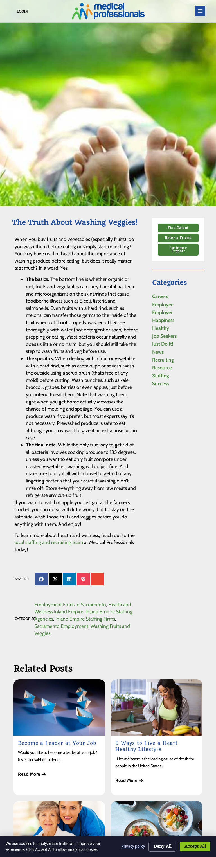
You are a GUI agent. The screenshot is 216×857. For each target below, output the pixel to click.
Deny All (161, 846)
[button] (41, 579)
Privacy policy (131, 846)
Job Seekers (164, 336)
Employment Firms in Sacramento (70, 604)
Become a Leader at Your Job (57, 743)
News (158, 352)
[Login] (13, 11)
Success (160, 383)
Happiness (163, 320)
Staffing (160, 375)
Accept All (194, 846)
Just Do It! (162, 344)
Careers (160, 296)
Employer (162, 312)
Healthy (160, 328)
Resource (162, 368)
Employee (163, 304)
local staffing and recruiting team (49, 542)
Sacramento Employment (61, 626)
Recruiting (163, 360)
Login (22, 11)
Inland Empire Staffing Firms (85, 619)
